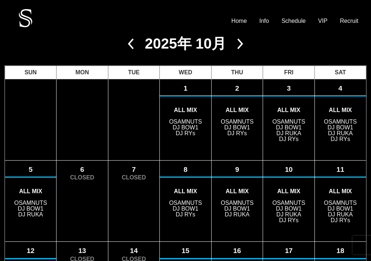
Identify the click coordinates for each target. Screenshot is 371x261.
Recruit (349, 21)
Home (239, 21)
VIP (323, 21)
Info (264, 21)
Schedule (294, 21)
